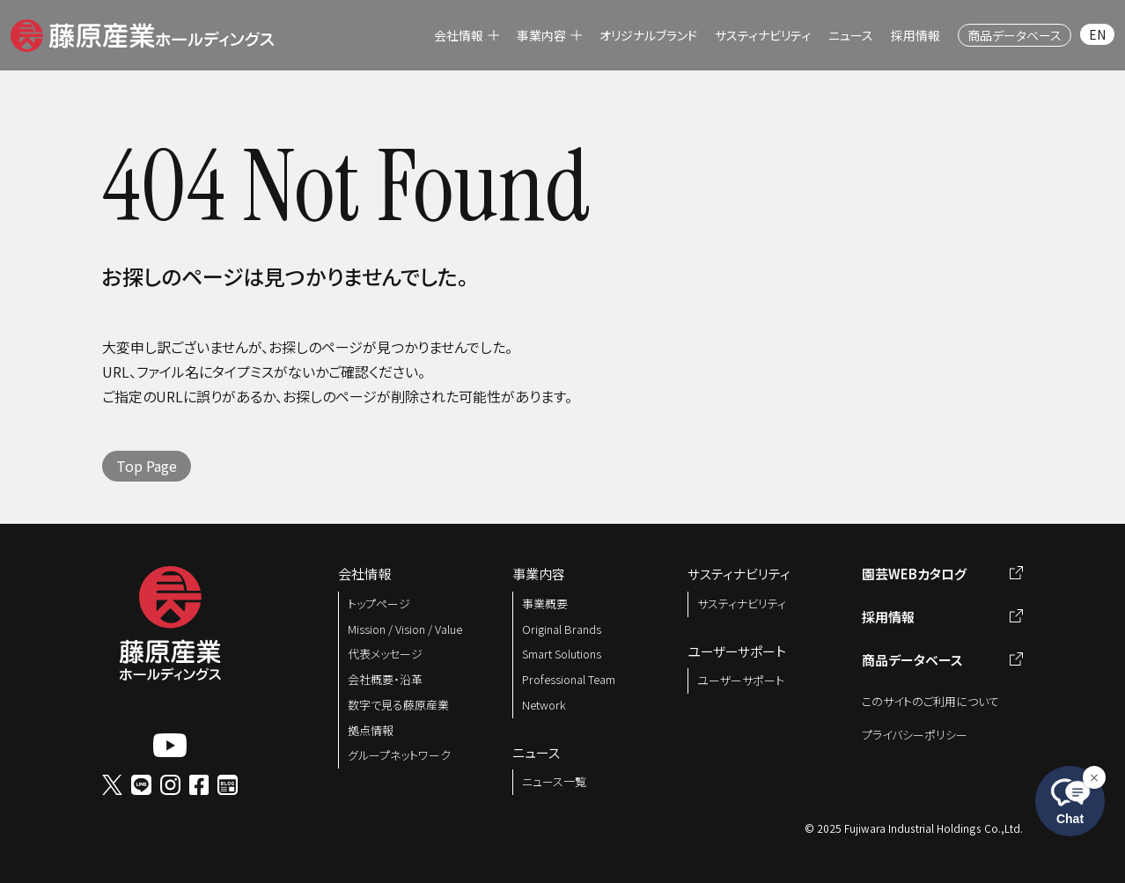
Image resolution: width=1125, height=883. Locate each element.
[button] (142, 32)
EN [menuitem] (1097, 34)
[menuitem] (466, 35)
